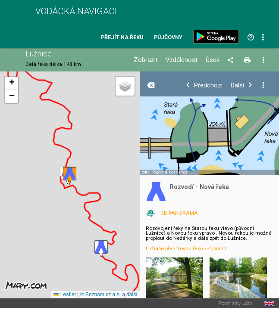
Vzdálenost (181, 60)
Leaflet (64, 294)
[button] (101, 249)
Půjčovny (168, 37)
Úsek (212, 60)
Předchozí (208, 85)
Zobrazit (146, 60)
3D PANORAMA (179, 213)
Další (237, 85)
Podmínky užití (235, 303)
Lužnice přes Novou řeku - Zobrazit (186, 248)
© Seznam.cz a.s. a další (109, 294)
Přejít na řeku (122, 37)
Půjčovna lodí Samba (170, 172)
